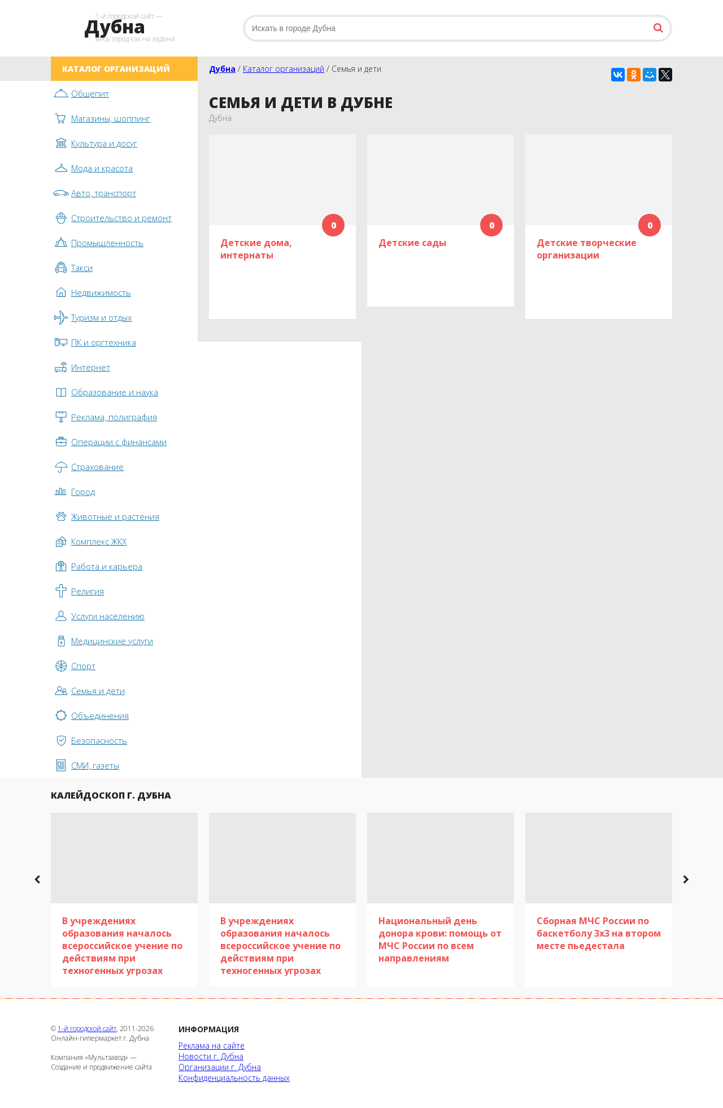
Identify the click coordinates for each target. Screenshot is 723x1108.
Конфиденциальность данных (234, 1077)
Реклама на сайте (211, 1045)
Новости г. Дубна (210, 1056)
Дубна (222, 68)
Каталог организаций (283, 68)
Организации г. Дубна (219, 1067)
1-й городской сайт (87, 1028)
